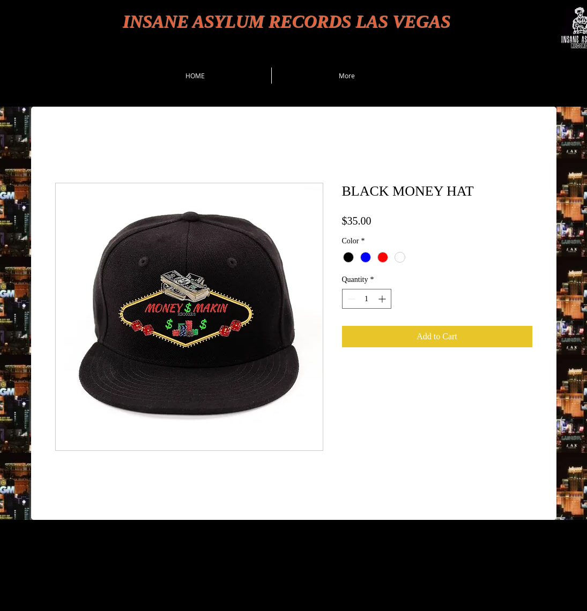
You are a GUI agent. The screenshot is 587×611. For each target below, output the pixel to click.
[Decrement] (350, 298)
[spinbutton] (366, 298)
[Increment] (383, 298)
